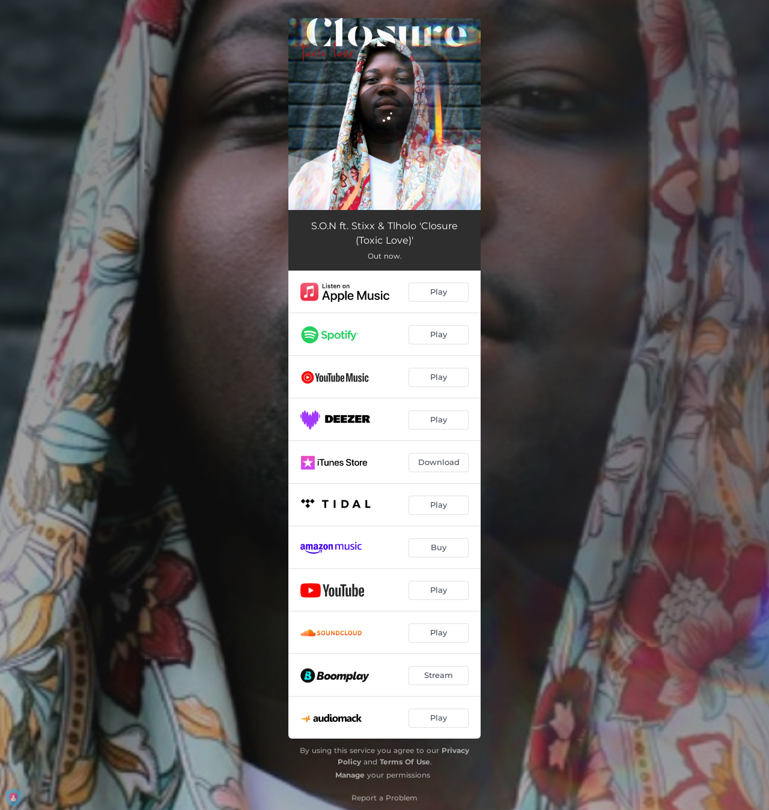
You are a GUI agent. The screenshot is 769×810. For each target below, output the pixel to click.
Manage (350, 774)
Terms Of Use (405, 761)
